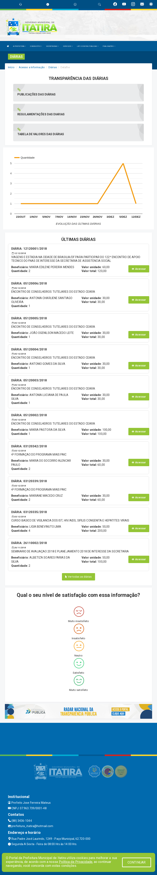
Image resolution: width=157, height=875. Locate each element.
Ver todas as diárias (78, 576)
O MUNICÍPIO (36, 46)
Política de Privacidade (75, 862)
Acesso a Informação (32, 67)
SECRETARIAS (52, 46)
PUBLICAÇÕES (109, 46)
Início (11, 67)
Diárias (52, 67)
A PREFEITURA (19, 46)
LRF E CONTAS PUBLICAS (88, 46)
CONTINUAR (137, 862)
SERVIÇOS (68, 46)
